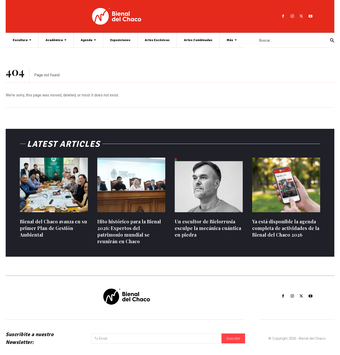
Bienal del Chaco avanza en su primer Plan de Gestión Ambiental (53, 228)
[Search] (332, 40)
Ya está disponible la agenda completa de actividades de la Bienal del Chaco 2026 (285, 228)
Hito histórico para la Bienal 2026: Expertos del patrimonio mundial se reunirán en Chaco (129, 231)
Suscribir (233, 338)
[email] (156, 338)
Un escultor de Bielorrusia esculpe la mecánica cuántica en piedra (208, 228)
